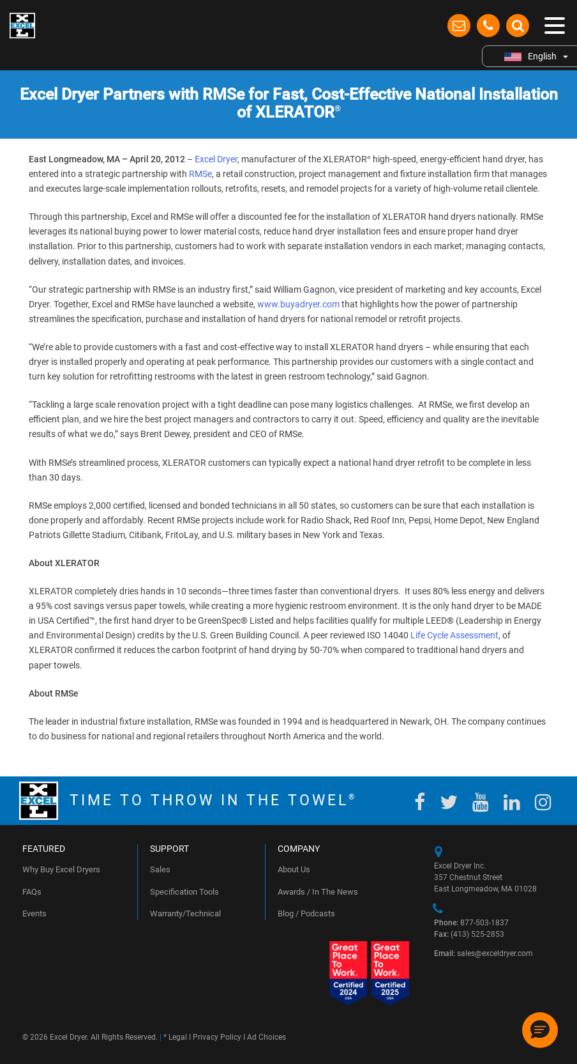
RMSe (200, 174)
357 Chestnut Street (468, 877)
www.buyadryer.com (298, 304)
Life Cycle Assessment (454, 635)
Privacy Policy (217, 1037)
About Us (294, 869)
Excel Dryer (216, 159)
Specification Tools (184, 892)
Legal (178, 1037)
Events (34, 913)
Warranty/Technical (185, 913)
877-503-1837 (471, 922)
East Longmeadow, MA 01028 (485, 888)
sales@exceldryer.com (483, 953)
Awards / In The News (318, 892)
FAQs (31, 892)
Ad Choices (266, 1037)
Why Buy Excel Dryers (61, 869)
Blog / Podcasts (306, 913)
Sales (160, 869)
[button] (540, 1030)
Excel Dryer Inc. (460, 865)
